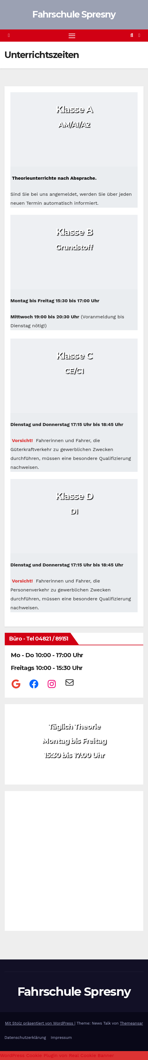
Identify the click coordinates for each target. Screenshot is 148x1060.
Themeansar (131, 1023)
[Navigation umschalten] (71, 36)
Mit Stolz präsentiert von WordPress (40, 1023)
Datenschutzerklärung (25, 1037)
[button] (131, 35)
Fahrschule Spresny (73, 14)
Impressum (61, 1037)
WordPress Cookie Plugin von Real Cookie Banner (57, 1055)
